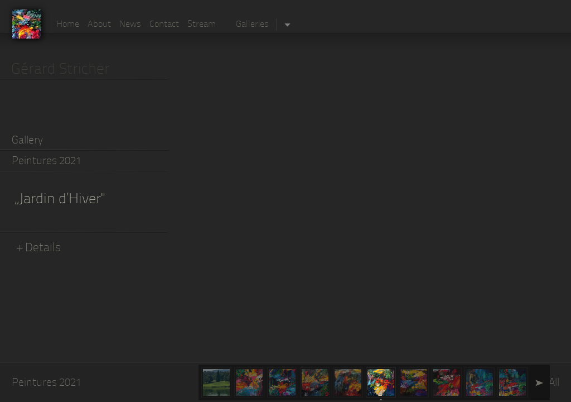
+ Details (39, 248)
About (99, 24)
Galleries (252, 24)
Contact (164, 24)
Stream (201, 24)
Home (67, 24)
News (130, 24)
